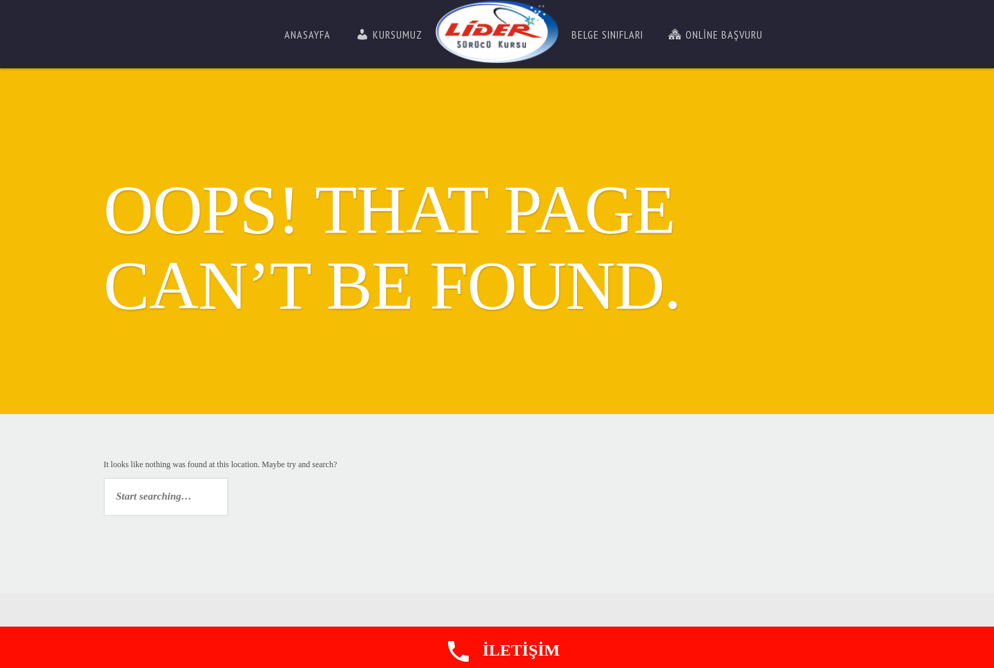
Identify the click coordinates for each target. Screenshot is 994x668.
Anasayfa (307, 34)
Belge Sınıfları (607, 34)
